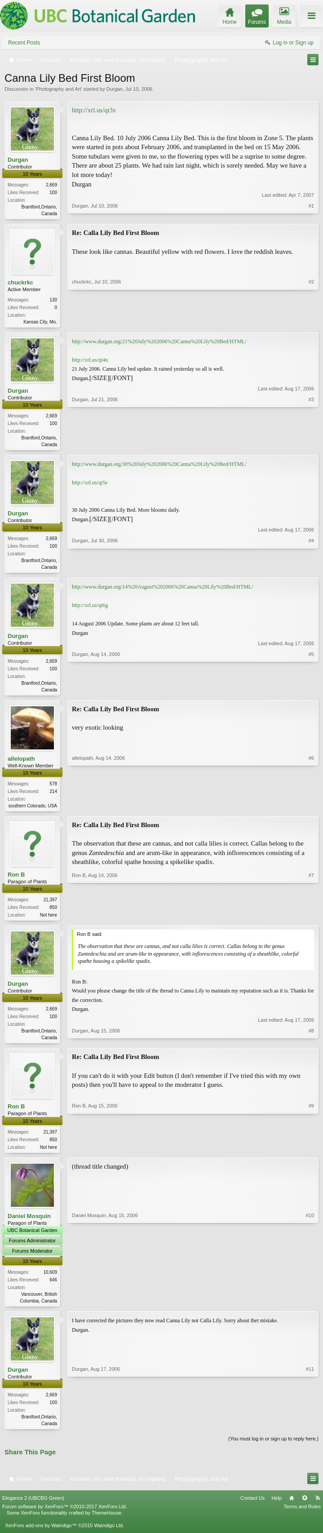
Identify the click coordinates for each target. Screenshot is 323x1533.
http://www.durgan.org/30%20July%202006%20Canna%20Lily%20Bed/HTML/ (159, 467)
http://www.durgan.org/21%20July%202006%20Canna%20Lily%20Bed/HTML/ (159, 343)
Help (276, 1507)
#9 (311, 1153)
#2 (311, 321)
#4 (311, 569)
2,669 (51, 184)
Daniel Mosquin (29, 1223)
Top (304, 1507)
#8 (311, 1043)
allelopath (21, 763)
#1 (311, 212)
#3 (311, 445)
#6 (311, 809)
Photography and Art (58, 89)
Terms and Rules (302, 1516)
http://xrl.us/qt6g (90, 609)
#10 (310, 1307)
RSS (317, 1507)
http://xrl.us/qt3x (94, 110)
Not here (48, 920)
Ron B (16, 880)
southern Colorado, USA (33, 810)
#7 (311, 919)
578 (53, 788)
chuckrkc (20, 283)
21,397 (50, 905)
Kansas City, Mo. (40, 322)
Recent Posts (24, 43)
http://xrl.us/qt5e (90, 485)
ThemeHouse (106, 1522)
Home (291, 1507)
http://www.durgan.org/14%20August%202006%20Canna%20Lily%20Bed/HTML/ (162, 590)
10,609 (50, 1280)
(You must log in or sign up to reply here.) (273, 1448)
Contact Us (252, 1507)
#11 (310, 1431)
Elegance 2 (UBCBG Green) (33, 1507)
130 (53, 300)
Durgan (114, 89)
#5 (311, 692)
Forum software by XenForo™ (64, 1516)
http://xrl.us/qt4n (90, 362)
